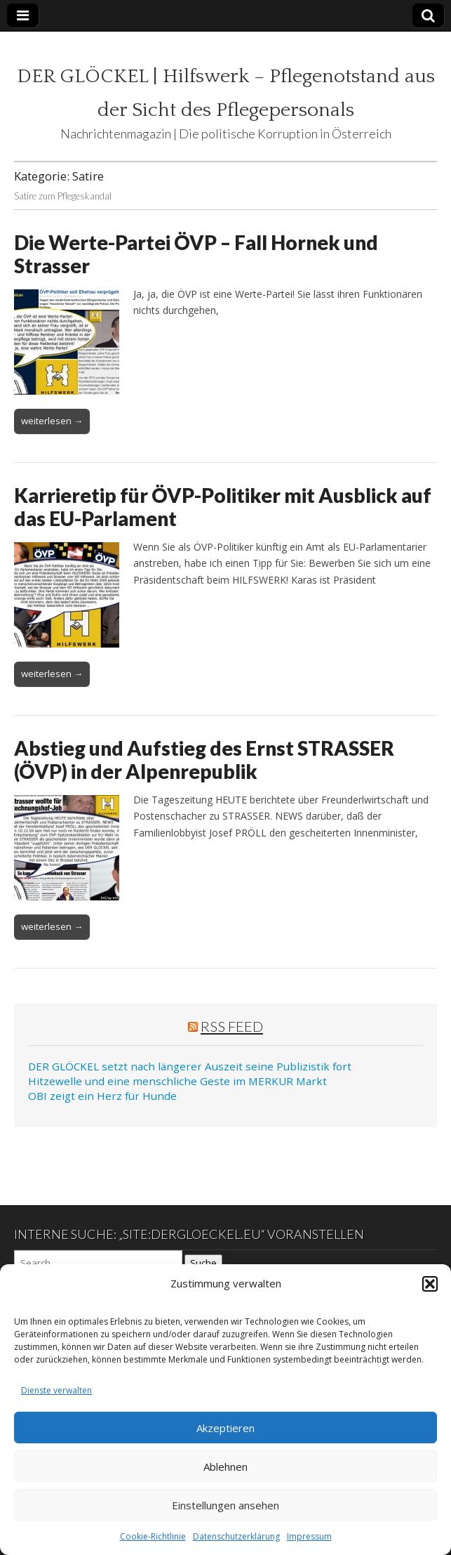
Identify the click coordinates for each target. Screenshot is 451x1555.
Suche (203, 1263)
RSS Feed (232, 1026)
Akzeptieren (225, 1428)
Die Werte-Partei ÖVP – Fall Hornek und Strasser (196, 254)
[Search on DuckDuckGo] (98, 1262)
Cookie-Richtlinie (153, 1536)
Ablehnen (225, 1466)
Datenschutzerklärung (236, 1536)
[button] (430, 1284)
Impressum (309, 1536)
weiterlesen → (52, 420)
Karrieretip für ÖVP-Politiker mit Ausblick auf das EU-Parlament (222, 507)
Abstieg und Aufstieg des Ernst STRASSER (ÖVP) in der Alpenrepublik (204, 760)
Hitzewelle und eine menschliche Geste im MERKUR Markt (177, 1081)
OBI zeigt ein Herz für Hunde (102, 1096)
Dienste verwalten (56, 1390)
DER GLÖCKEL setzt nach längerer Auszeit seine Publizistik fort (189, 1066)
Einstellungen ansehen (225, 1505)
